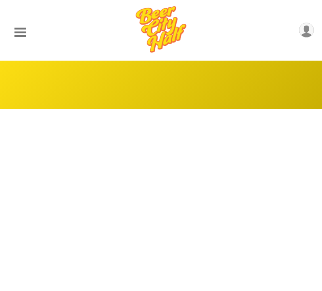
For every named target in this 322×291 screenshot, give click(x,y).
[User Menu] (306, 30)
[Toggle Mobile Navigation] (20, 32)
